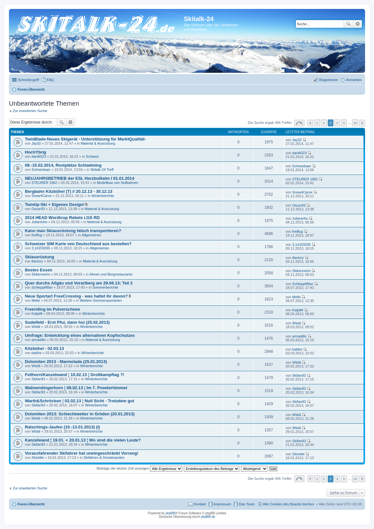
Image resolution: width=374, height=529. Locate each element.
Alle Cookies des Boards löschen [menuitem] (288, 504)
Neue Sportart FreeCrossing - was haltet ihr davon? (76, 296)
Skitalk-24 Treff (102, 169)
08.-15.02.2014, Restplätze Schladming (63, 165)
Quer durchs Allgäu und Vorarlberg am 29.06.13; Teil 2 (79, 283)
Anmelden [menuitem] (354, 80)
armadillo (39, 340)
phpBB (170, 513)
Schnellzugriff (28, 80)
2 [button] (324, 123)
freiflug (37, 235)
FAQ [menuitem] (50, 80)
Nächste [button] (362, 123)
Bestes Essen (38, 270)
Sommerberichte (105, 287)
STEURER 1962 (44, 183)
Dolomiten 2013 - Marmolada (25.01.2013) (66, 361)
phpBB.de (208, 516)
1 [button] (317, 123)
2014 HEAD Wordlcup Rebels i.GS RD (62, 217)
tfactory (37, 261)
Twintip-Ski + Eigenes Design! (55, 204)
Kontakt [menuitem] (200, 504)
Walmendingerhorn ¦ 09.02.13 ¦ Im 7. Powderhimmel (76, 387)
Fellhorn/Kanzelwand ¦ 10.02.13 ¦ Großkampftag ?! (74, 374)
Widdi (36, 327)
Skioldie (38, 457)
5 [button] (344, 123)
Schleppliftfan (42, 287)
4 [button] (337, 123)
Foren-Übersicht (31, 504)
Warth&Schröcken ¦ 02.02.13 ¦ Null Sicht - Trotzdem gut (79, 400)
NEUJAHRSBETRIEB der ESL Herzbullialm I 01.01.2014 (79, 178)
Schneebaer (41, 169)
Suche (348, 24)
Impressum (222, 504)
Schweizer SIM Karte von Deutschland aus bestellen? (78, 243)
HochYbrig (35, 152)
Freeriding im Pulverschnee (52, 309)
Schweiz (92, 156)
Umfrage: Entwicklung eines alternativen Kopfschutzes (80, 335)
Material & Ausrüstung (98, 143)
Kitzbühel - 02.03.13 (44, 348)
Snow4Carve (42, 196)
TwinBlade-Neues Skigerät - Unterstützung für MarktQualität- (85, 139)
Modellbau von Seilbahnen (117, 183)
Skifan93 (38, 379)
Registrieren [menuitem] (328, 80)
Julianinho (40, 222)
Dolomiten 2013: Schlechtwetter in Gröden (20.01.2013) (80, 414)
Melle (36, 300)
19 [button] (355, 123)
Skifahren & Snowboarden (104, 457)
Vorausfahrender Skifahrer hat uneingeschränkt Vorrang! (81, 453)
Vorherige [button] (310, 123)
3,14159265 (41, 248)
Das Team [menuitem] (247, 504)
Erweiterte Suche (357, 24)
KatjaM (37, 313)
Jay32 (36, 143)
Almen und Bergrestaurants (111, 274)
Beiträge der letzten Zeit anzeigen (140, 468)
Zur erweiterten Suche (30, 111)
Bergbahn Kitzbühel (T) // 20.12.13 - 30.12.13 (68, 191)
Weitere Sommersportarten (101, 300)
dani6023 (39, 156)
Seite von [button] (299, 123)
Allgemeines (91, 235)
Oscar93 (38, 209)
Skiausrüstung (39, 256)
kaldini (36, 353)
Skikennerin (41, 274)
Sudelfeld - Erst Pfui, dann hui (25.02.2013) (67, 322)
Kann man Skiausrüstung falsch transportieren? (73, 230)
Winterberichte (103, 196)
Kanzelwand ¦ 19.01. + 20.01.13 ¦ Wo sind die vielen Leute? (83, 440)
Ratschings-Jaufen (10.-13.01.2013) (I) (62, 427)
